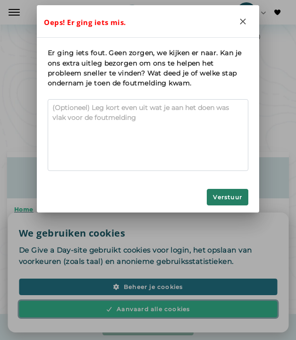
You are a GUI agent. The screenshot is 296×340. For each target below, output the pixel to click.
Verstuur (227, 197)
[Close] (243, 21)
